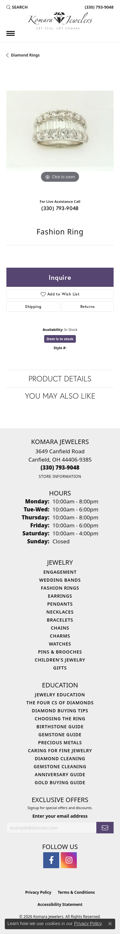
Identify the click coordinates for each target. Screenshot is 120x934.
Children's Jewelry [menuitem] (60, 660)
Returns (87, 306)
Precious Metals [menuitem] (60, 742)
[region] (60, 130)
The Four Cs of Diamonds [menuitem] (59, 703)
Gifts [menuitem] (60, 668)
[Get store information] (60, 476)
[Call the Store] (60, 467)
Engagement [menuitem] (59, 572)
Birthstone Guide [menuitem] (60, 726)
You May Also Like (60, 396)
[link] (99, 7)
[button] (17, 7)
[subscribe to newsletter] (105, 828)
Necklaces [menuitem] (60, 612)
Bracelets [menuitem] (60, 620)
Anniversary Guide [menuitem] (60, 774)
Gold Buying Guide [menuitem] (60, 782)
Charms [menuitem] (60, 636)
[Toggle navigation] (10, 33)
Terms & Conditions (76, 892)
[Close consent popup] (110, 924)
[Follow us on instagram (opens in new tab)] (69, 860)
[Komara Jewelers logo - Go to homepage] (60, 20)
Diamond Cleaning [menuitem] (60, 758)
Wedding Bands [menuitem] (60, 580)
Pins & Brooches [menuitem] (60, 652)
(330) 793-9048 (60, 208)
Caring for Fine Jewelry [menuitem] (60, 750)
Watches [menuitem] (60, 644)
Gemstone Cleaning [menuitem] (60, 766)
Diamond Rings (25, 55)
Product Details (60, 378)
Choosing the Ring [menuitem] (60, 719)
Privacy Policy (38, 892)
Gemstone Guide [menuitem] (60, 734)
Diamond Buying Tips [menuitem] (60, 711)
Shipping (33, 306)
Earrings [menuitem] (60, 596)
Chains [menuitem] (60, 628)
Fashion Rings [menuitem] (60, 588)
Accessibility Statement (59, 904)
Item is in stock (60, 338)
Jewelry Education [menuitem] (60, 695)
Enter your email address (60, 816)
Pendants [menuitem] (60, 604)
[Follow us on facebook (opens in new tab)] (51, 860)
